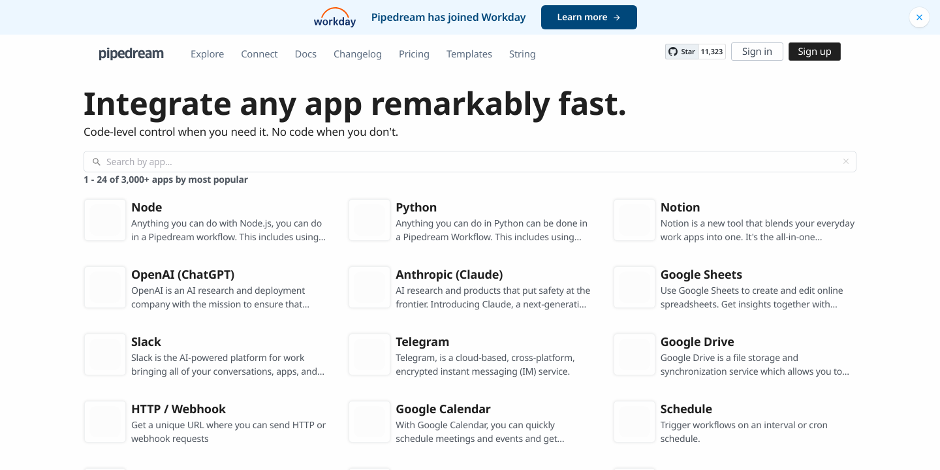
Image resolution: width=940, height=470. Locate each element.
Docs (306, 54)
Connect (259, 54)
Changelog (358, 54)
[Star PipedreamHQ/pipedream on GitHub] (681, 51)
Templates (469, 54)
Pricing (414, 54)
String (522, 54)
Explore (207, 54)
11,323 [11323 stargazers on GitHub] (712, 52)
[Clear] (846, 161)
